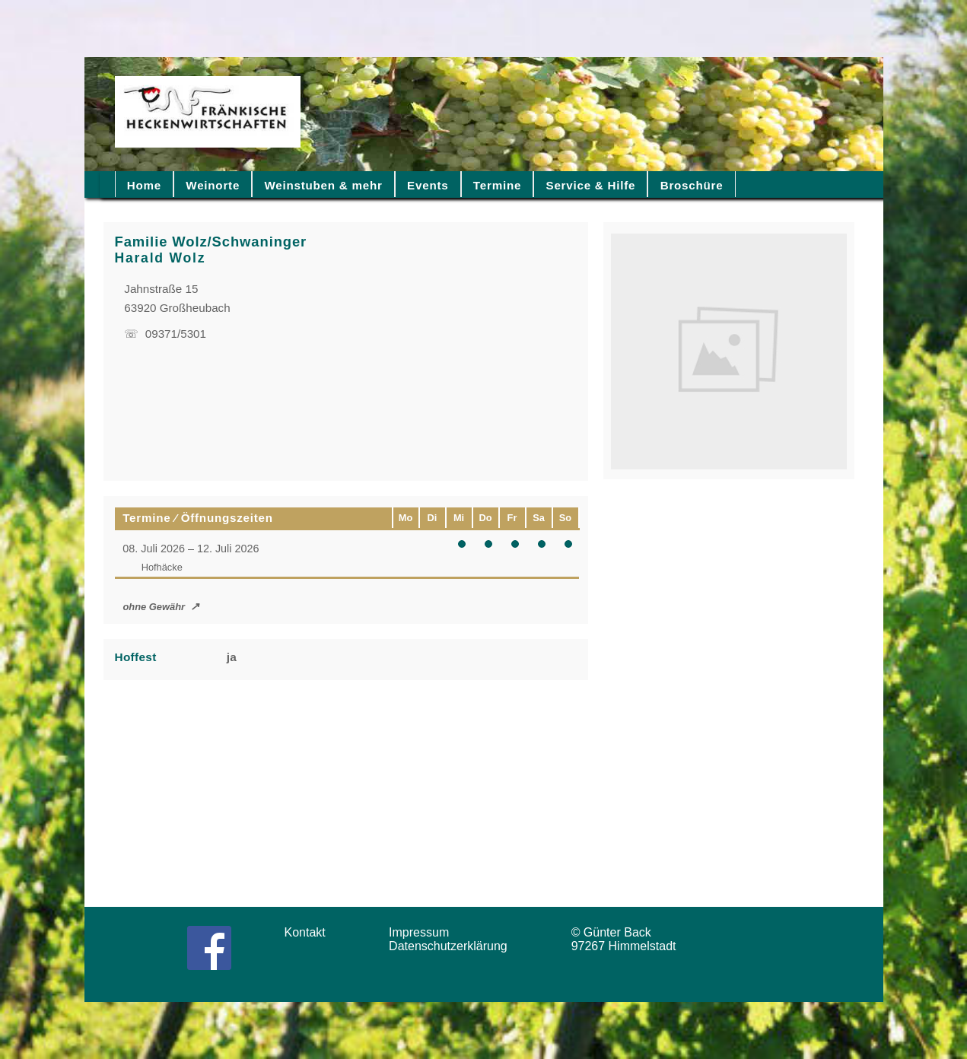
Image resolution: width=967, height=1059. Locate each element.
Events (427, 185)
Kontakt (310, 932)
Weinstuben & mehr (323, 185)
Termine (497, 185)
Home (144, 185)
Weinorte (213, 185)
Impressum (424, 932)
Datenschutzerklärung (451, 946)
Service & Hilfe (591, 185)
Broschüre (692, 185)
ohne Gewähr (153, 606)
